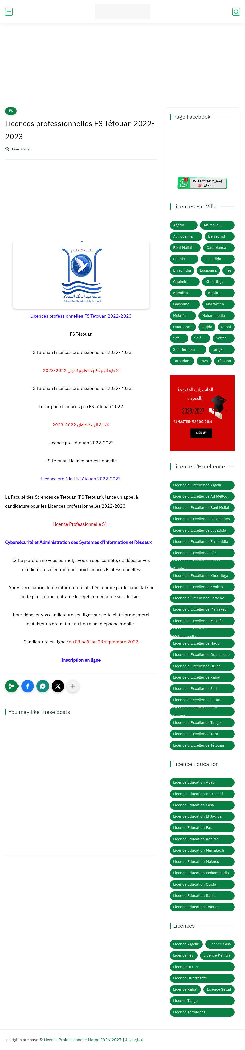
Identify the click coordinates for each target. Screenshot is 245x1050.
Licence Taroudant (189, 1012)
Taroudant (182, 361)
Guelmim (180, 281)
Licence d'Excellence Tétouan (198, 745)
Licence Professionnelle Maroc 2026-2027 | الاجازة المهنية (94, 1040)
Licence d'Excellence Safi (195, 688)
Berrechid (216, 236)
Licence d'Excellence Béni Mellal (201, 507)
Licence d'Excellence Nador (197, 643)
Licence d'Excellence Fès (194, 553)
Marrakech (215, 304)
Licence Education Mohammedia (201, 873)
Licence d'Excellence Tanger (197, 722)
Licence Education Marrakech (198, 850)
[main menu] (9, 12)
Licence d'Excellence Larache (198, 598)
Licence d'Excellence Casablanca (201, 519)
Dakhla (179, 259)
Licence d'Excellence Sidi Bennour (195, 711)
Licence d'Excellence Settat (196, 700)
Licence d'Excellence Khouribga (200, 575)
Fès (228, 270)
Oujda (207, 327)
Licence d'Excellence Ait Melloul (200, 496)
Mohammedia (213, 315)
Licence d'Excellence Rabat (196, 677)
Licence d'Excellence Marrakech (201, 609)
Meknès (179, 315)
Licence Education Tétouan (196, 907)
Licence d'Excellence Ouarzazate (201, 655)
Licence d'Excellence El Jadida (199, 530)
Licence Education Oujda (194, 884)
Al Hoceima (183, 236)
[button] (27, 686)
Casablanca (216, 247)
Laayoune (181, 304)
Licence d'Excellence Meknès (198, 621)
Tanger (218, 349)
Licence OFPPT (186, 967)
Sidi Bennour (184, 349)
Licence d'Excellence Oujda (197, 666)
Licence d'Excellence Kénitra (198, 587)
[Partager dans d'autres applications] (73, 686)
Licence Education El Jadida (197, 816)
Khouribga (214, 281)
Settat (221, 338)
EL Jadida (212, 259)
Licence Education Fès (192, 827)
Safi (176, 338)
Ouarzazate (182, 327)
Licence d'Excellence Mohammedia (191, 632)
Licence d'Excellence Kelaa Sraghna (196, 564)
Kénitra (214, 293)
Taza (204, 361)
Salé (197, 338)
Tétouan (224, 361)
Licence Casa (220, 944)
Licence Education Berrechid (198, 794)
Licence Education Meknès (196, 861)
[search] (236, 12)
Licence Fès (183, 955)
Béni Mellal (182, 247)
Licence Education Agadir (195, 782)
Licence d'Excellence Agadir (197, 485)
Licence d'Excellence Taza (195, 734)
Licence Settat (219, 989)
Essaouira (208, 270)
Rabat (226, 327)
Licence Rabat (185, 989)
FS (11, 111)
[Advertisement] (122, 68)
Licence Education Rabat (194, 895)
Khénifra (180, 293)
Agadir (178, 225)
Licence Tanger (186, 1000)
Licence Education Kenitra (195, 839)
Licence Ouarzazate (190, 978)
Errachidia (182, 270)
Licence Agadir (186, 944)
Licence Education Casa (193, 805)
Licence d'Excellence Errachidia (200, 541)
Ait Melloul (212, 225)
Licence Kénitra (216, 955)
